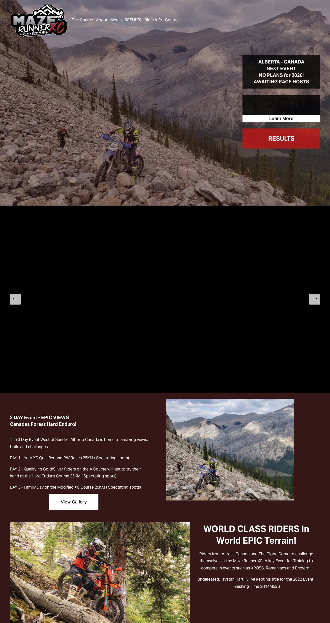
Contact (172, 20)
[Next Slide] (314, 299)
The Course (82, 20)
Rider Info (153, 20)
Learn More (281, 118)
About (101, 20)
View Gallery (74, 502)
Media (116, 20)
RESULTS (133, 20)
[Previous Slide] (15, 299)
